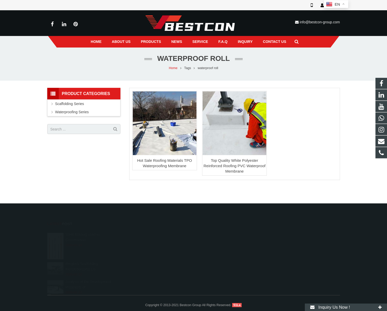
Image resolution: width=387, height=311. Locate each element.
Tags (187, 68)
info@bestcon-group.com (320, 22)
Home (173, 68)
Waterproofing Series (72, 112)
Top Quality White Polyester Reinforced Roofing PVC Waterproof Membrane (234, 165)
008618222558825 (216, 235)
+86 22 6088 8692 (215, 242)
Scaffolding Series (69, 104)
